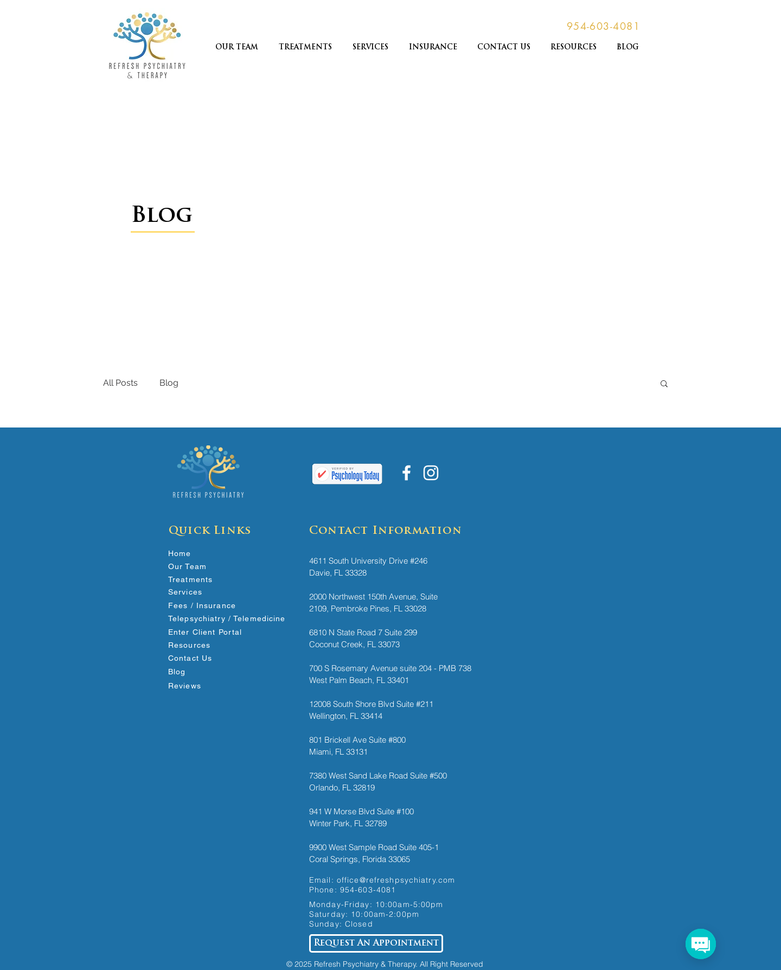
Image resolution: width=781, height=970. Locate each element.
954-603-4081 (368, 890)
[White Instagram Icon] (431, 473)
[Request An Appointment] (376, 943)
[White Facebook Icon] (406, 473)
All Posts (120, 383)
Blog (168, 383)
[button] (664, 384)
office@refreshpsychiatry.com (396, 880)
